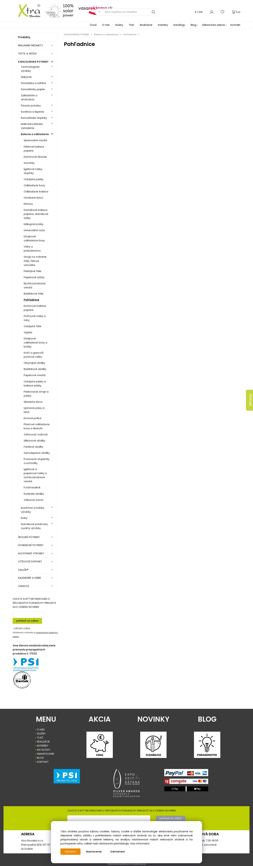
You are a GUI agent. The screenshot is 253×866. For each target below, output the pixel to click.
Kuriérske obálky (34, 494)
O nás (106, 25)
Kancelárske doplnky (34, 118)
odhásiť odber (22, 628)
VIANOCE (23, 586)
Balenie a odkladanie (35, 134)
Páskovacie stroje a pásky (36, 393)
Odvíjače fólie (32, 326)
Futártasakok (32, 487)
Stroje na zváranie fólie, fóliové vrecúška (35, 261)
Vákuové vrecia (33, 500)
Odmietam (117, 851)
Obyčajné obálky (34, 363)
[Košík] (236, 12)
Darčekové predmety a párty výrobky (34, 526)
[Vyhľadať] (99, 11)
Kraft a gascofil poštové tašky (33, 355)
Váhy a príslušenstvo (32, 248)
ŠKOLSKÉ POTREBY (29, 537)
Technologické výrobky (30, 69)
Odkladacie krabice (36, 191)
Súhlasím (70, 851)
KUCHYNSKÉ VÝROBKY (31, 553)
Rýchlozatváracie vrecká (35, 285)
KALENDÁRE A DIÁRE (29, 578)
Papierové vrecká (35, 375)
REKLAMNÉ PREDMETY (30, 45)
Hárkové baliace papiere (34, 148)
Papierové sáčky (34, 277)
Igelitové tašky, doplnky (33, 171)
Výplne (28, 332)
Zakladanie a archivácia (29, 97)
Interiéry (163, 25)
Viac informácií (139, 843)
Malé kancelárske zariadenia (32, 126)
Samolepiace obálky (37, 453)
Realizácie (146, 25)
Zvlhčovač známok (36, 434)
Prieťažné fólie (32, 271)
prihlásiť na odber (27, 621)
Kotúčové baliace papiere (35, 308)
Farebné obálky (33, 447)
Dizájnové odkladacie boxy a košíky (35, 342)
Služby (119, 25)
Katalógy (179, 25)
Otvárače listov (33, 197)
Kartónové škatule (35, 157)
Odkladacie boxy (34, 185)
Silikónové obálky (34, 440)
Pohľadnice (31, 300)
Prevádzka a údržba (33, 83)
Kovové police (32, 418)
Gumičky (29, 163)
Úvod (93, 25)
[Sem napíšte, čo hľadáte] (130, 11)
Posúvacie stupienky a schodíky (37, 461)
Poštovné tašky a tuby (35, 318)
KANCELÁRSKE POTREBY (33, 61)
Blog (193, 25)
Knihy (24, 518)
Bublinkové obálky (35, 369)
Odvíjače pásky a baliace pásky (35, 383)
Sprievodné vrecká (35, 140)
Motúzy (28, 204)
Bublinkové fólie (33, 293)
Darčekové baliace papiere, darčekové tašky (36, 214)
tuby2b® (23, 569)
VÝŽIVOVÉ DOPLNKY (30, 561)
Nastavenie (94, 851)
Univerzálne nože (34, 230)
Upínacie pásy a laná (34, 410)
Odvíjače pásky (33, 179)
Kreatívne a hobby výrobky (32, 510)
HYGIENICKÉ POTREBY (30, 545)
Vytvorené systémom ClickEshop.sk (126, 863)
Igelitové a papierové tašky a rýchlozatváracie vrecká (35, 475)
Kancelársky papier (33, 89)
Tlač (131, 25)
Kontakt (235, 25)
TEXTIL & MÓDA (27, 53)
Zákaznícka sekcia (213, 25)
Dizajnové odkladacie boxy (34, 238)
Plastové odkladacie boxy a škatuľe (37, 426)
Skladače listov (33, 402)
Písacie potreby (31, 105)
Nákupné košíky (33, 224)
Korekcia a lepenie (32, 111)
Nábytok (26, 77)
